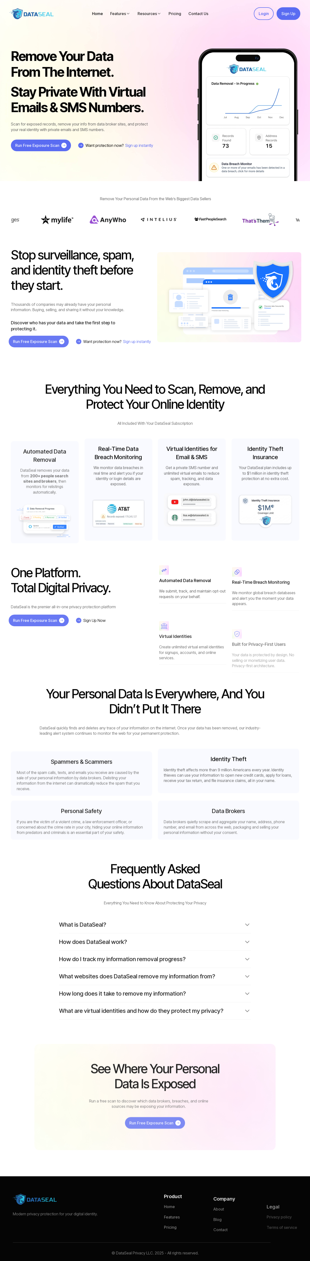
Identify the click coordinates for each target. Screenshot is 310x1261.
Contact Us (198, 13)
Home (97, 13)
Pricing (175, 13)
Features (172, 1233)
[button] (120, 13)
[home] (32, 13)
